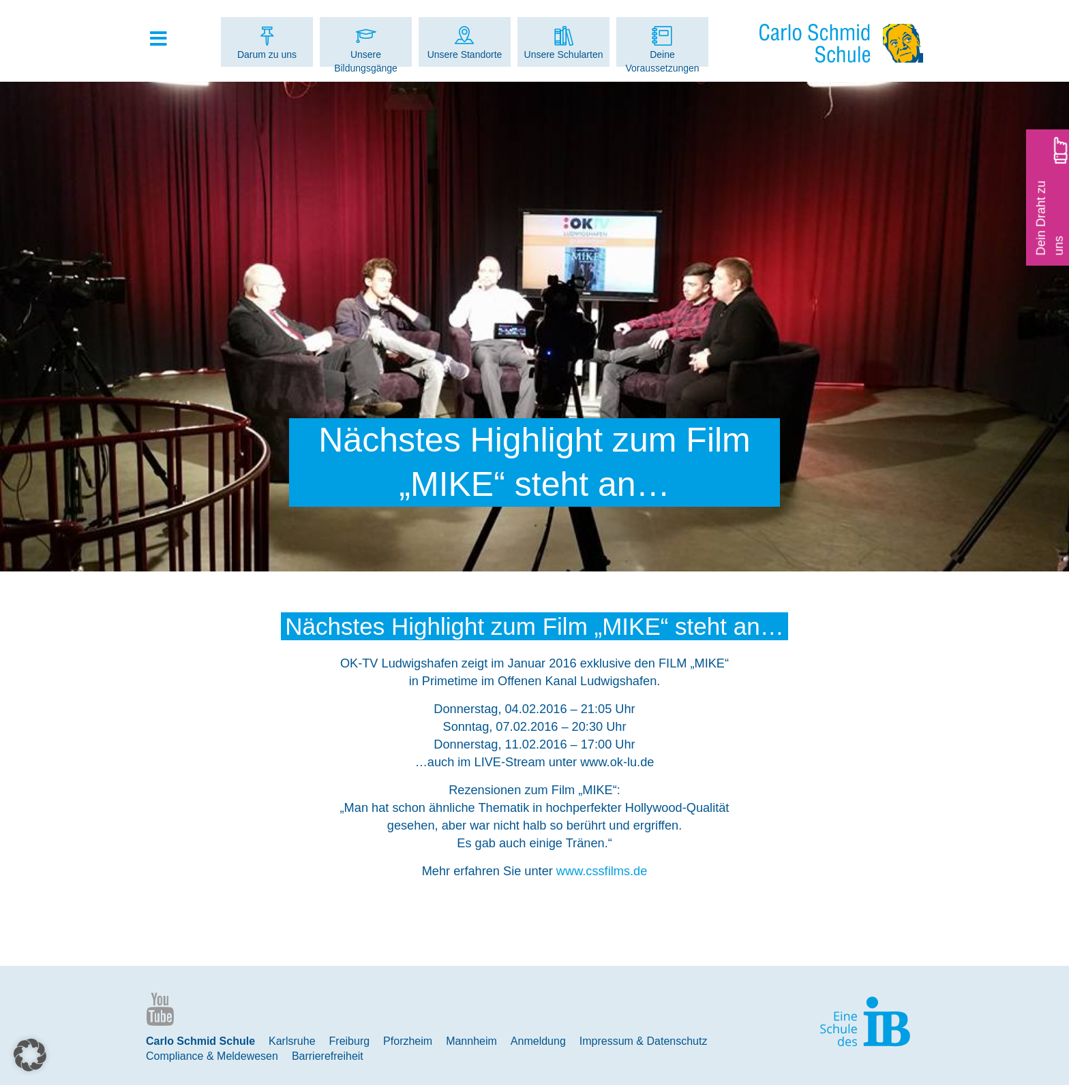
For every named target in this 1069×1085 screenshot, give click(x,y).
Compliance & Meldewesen (212, 1056)
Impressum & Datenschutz (643, 1041)
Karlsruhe (292, 1041)
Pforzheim (407, 1041)
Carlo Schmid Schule (200, 1041)
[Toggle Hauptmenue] (165, 39)
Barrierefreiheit (327, 1056)
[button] (30, 1055)
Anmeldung (538, 1041)
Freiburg (349, 1041)
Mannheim (471, 1041)
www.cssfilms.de (601, 871)
